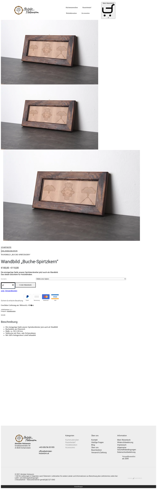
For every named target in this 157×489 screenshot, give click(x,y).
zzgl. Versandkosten (9, 291)
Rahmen (3, 279)
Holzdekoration (71, 13)
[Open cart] (108, 10)
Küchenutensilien (72, 7)
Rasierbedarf (86, 7)
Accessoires (85, 13)
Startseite (6, 247)
